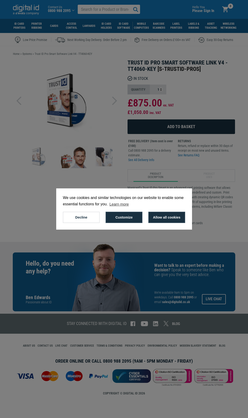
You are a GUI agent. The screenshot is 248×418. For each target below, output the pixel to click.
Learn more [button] (119, 204)
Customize (124, 217)
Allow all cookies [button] (166, 217)
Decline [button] (81, 217)
